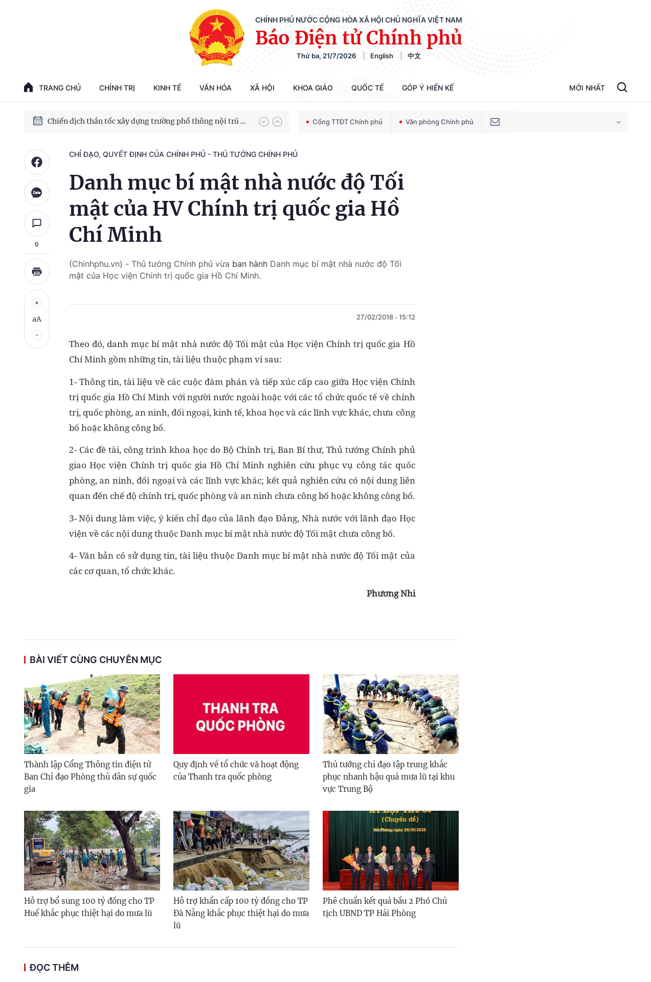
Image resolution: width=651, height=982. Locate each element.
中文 (414, 56)
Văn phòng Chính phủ (436, 122)
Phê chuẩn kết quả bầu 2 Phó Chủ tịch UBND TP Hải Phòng (385, 907)
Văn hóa (215, 87)
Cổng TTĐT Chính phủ (344, 122)
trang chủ (52, 87)
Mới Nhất (587, 87)
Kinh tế (167, 87)
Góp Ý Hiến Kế (428, 87)
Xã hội (262, 87)
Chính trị (117, 87)
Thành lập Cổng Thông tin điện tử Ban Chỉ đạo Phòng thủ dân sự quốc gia (90, 777)
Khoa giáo (313, 87)
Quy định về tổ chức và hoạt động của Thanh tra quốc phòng (236, 771)
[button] (264, 122)
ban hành (248, 264)
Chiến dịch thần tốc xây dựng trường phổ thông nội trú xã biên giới (148, 121)
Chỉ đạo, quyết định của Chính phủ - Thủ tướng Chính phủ (183, 154)
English (381, 56)
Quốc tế (367, 87)
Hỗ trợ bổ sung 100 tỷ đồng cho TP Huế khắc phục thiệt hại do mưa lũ (89, 907)
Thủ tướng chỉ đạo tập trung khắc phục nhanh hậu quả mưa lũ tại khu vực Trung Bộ (389, 777)
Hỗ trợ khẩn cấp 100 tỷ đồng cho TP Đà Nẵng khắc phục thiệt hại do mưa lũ (241, 913)
